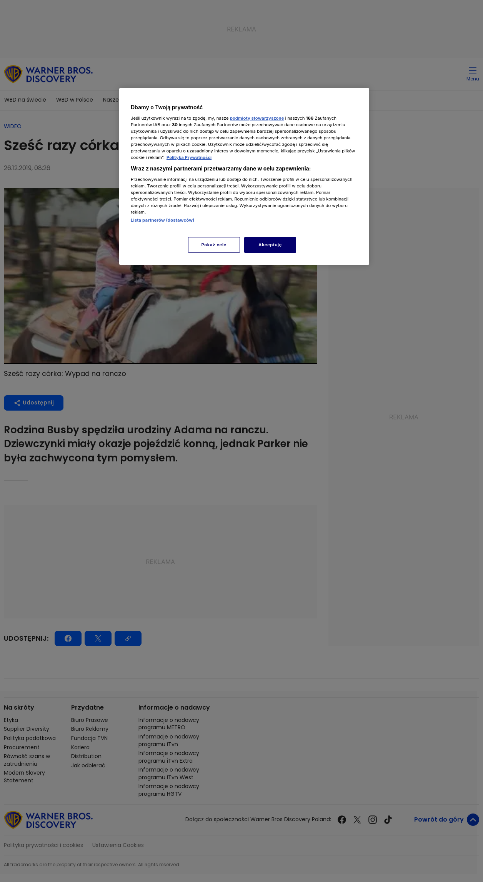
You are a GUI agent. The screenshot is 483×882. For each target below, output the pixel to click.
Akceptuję (270, 244)
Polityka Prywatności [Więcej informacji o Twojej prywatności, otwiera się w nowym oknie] (189, 157)
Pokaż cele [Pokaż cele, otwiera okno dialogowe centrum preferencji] (214, 244)
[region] (244, 176)
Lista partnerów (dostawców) (162, 220)
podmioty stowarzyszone (257, 118)
